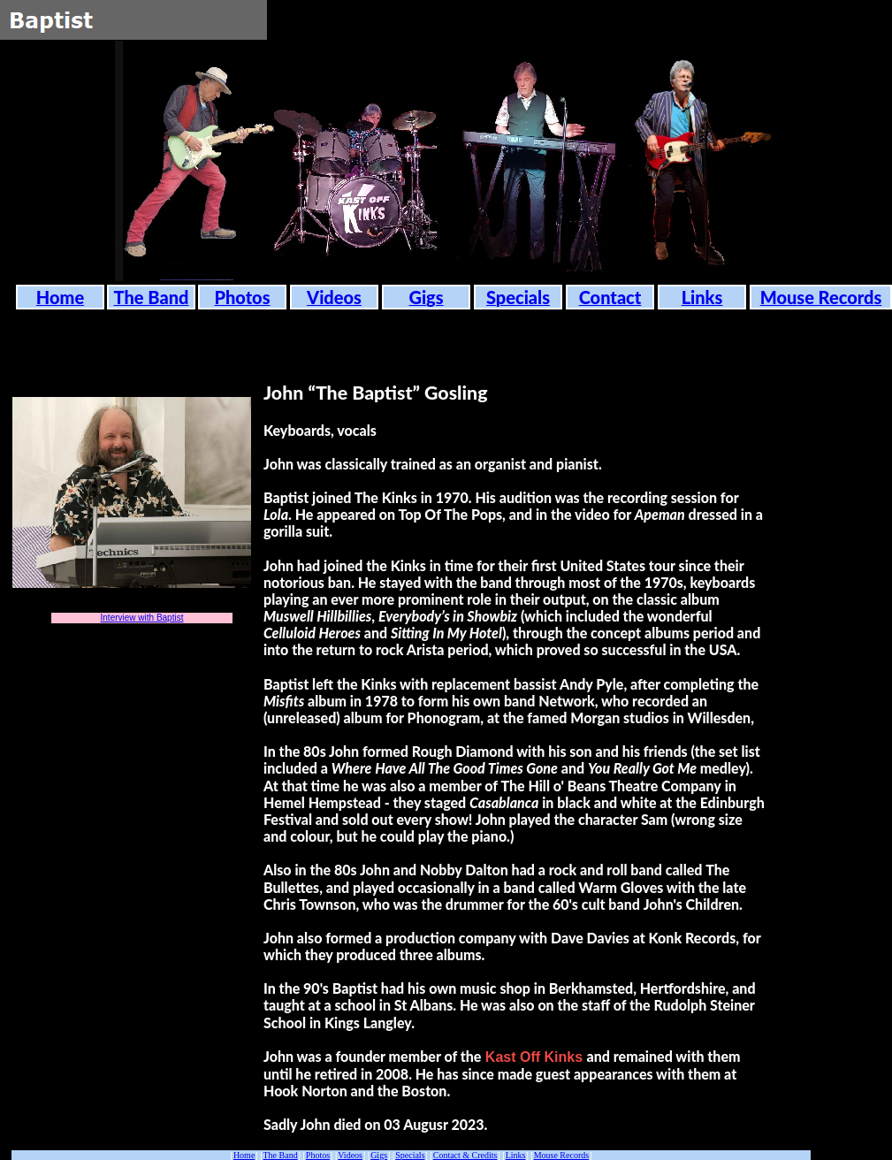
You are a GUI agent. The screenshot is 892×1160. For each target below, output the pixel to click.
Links (516, 1155)
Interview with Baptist (142, 617)
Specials (409, 1155)
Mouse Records (562, 1155)
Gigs (378, 1155)
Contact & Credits (465, 1155)
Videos (350, 1155)
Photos (318, 1155)
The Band (280, 1155)
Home (244, 1155)
